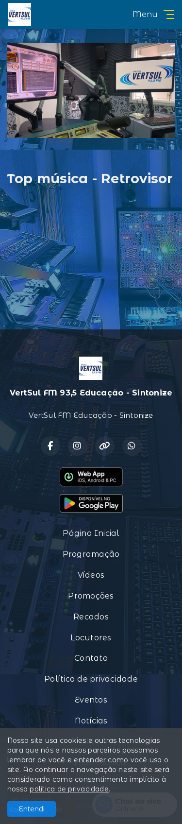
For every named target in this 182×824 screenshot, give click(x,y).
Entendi (32, 809)
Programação (91, 554)
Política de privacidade (91, 679)
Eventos (91, 699)
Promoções (91, 596)
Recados (91, 616)
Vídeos (91, 575)
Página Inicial (91, 533)
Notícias (91, 720)
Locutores (90, 637)
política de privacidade (69, 789)
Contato (91, 658)
